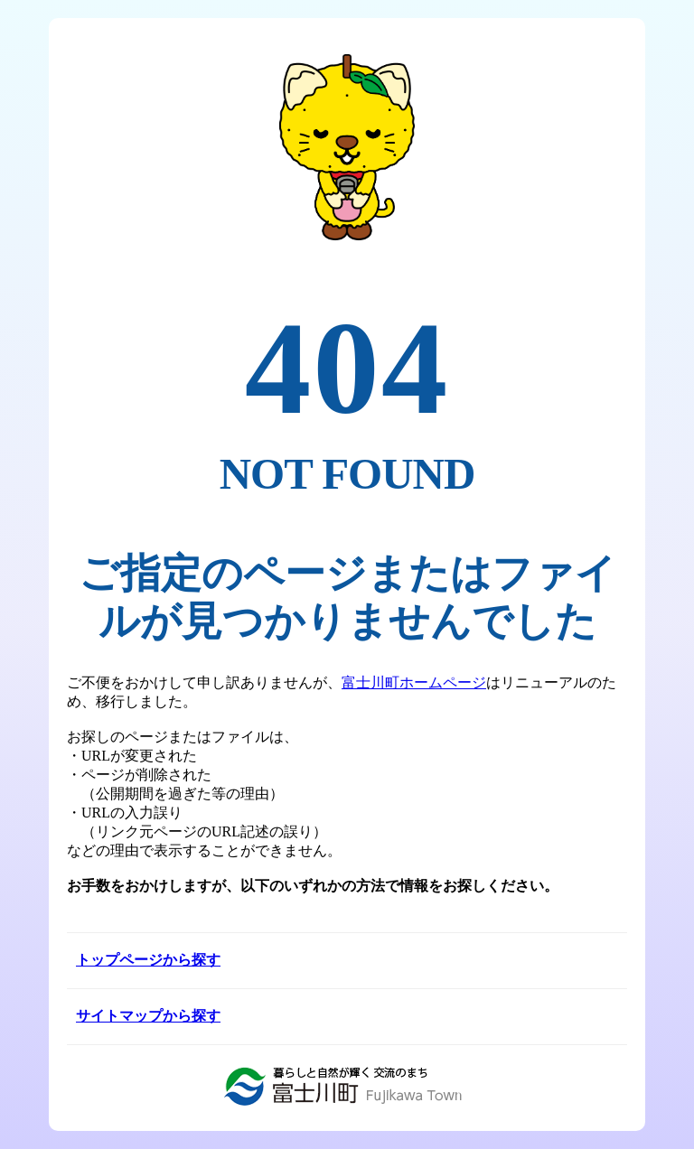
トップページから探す (148, 959)
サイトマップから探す (148, 1015)
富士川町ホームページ (414, 682)
